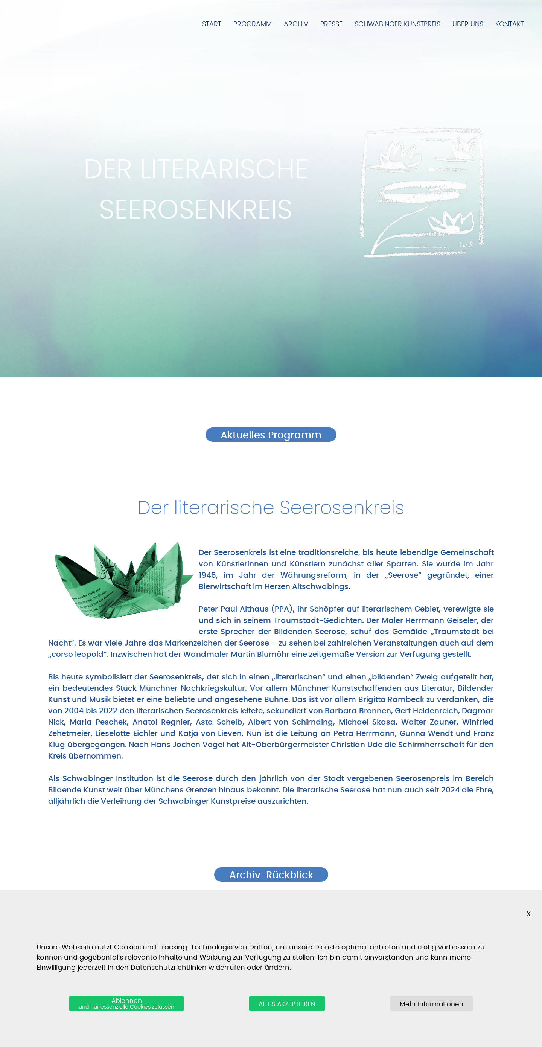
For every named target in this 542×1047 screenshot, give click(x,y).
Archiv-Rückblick (271, 875)
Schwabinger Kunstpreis (397, 24)
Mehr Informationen (431, 1004)
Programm (252, 24)
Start (211, 24)
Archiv (296, 24)
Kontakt (509, 24)
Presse (331, 24)
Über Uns (467, 24)
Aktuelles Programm (271, 435)
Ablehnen (126, 1004)
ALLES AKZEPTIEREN (287, 1004)
